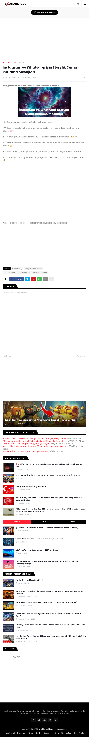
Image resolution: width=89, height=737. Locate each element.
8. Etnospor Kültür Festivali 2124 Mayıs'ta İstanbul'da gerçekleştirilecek (34, 438)
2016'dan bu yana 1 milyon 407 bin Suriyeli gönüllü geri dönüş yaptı (33, 441)
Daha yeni (8, 356)
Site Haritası (66, 733)
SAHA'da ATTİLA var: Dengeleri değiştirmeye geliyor (26, 443)
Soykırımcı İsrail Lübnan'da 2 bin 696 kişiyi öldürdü (25, 451)
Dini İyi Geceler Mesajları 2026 (29, 580)
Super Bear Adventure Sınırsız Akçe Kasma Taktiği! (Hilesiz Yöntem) (41, 420)
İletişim (56, 733)
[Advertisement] (44, 680)
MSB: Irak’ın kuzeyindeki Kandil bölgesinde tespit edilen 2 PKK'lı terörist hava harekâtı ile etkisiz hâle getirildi (50, 510)
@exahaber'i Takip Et (44, 12)
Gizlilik (38, 733)
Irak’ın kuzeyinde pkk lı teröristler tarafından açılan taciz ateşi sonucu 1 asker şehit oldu (48, 499)
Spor (72, 521)
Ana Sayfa (7, 62)
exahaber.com (60, 729)
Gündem (44, 521)
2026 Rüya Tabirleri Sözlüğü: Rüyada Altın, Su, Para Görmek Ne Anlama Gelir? (48, 614)
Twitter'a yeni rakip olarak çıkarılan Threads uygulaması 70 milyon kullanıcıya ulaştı (46, 562)
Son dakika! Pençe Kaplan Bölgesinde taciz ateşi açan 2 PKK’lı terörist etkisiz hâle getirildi (50, 637)
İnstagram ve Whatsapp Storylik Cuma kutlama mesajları (25, 272)
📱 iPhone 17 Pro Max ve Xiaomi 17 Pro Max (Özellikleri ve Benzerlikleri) (46, 528)
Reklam (47, 733)
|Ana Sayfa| (10, 733)
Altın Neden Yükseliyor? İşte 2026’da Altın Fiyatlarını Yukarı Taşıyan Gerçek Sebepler (50, 592)
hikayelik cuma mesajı (33, 269)
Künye (30, 733)
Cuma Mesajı (18, 62)
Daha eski (81, 356)
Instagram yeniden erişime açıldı (30, 486)
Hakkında (21, 733)
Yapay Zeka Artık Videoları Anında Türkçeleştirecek (39, 539)
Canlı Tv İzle (79, 733)
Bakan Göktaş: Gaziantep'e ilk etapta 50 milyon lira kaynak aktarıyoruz (35, 446)
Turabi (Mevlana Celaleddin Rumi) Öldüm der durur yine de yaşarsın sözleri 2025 (50, 626)
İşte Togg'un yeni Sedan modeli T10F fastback (36, 550)
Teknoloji (16, 521)
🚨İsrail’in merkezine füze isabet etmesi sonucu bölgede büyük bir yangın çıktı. (49, 465)
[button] (78, 3)
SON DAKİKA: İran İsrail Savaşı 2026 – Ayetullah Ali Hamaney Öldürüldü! (48, 475)
